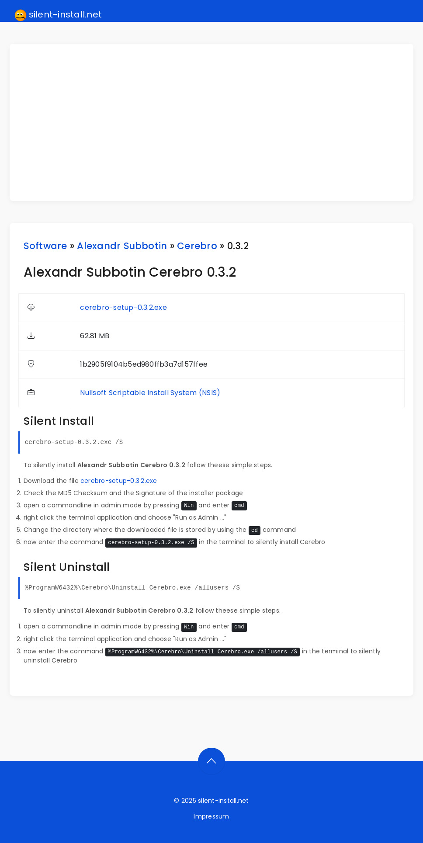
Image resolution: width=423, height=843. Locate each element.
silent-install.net (58, 14)
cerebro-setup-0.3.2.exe (123, 307)
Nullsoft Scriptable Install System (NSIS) (150, 393)
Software (45, 245)
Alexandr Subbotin (122, 245)
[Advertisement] (217, 122)
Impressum (211, 816)
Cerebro (197, 245)
